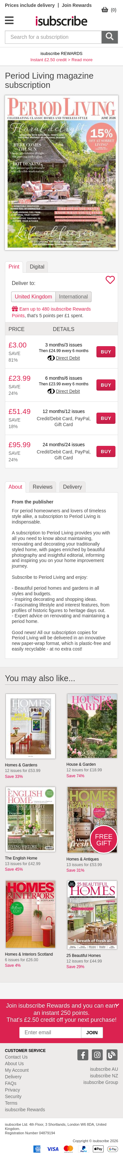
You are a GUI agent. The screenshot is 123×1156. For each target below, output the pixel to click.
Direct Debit (68, 358)
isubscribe (104, 1069)
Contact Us (16, 1057)
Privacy (12, 1089)
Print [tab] (14, 267)
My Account (17, 1070)
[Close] (117, 1005)
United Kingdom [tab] (33, 296)
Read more (82, 59)
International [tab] (73, 296)
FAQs (10, 1083)
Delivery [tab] (72, 487)
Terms (11, 1103)
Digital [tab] (37, 267)
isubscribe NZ (104, 1075)
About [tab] (15, 487)
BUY (106, 351)
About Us (14, 1063)
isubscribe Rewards (25, 1109)
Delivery (13, 1076)
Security (13, 1096)
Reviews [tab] (42, 487)
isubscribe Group (100, 1082)
